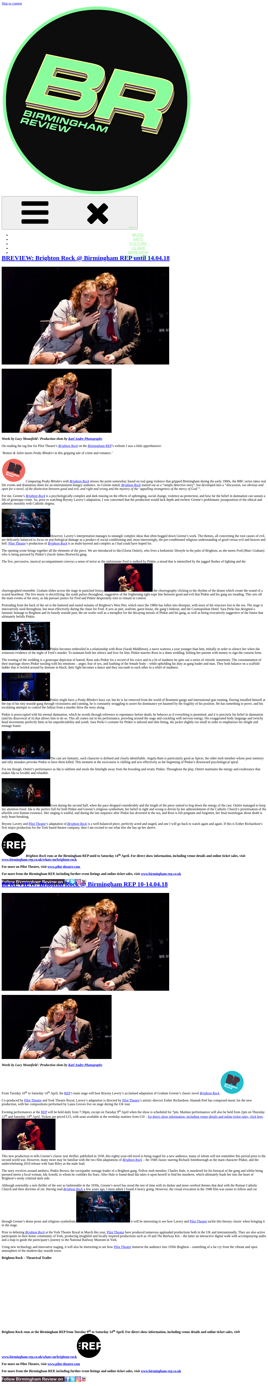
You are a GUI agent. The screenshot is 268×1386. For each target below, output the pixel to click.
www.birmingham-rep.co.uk (161, 874)
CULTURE (138, 244)
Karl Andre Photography (85, 439)
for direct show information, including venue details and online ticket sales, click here (205, 1116)
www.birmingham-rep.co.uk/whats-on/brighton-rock (39, 859)
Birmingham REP (100, 446)
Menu (69, 213)
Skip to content (12, 3)
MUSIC (138, 235)
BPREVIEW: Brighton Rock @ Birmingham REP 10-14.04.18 (85, 884)
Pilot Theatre (17, 543)
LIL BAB (138, 248)
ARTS (138, 239)
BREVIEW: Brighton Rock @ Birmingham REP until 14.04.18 (86, 257)
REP (67, 1093)
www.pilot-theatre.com (64, 1364)
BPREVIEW (138, 252)
